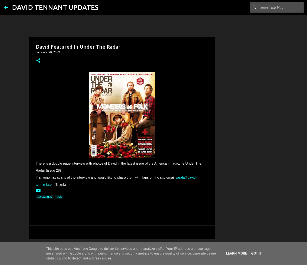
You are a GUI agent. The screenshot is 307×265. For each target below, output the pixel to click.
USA (59, 196)
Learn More (236, 253)
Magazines (45, 196)
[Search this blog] (281, 7)
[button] (38, 61)
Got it (256, 253)
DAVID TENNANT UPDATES (55, 7)
